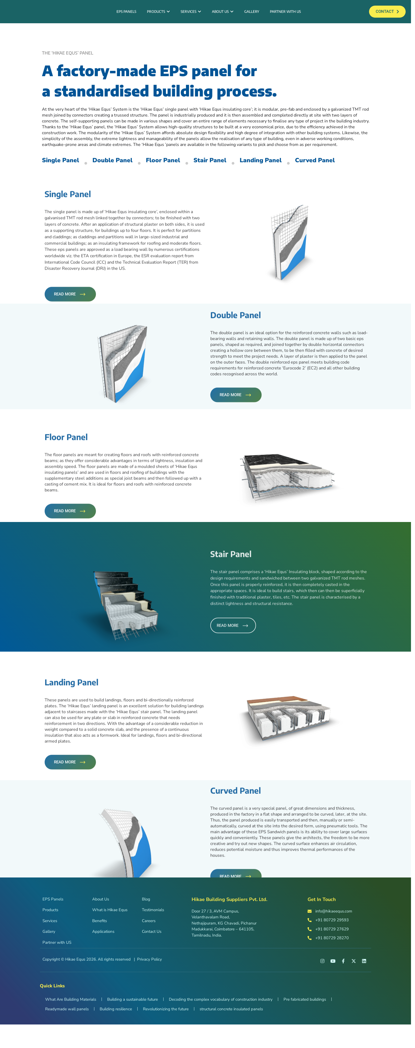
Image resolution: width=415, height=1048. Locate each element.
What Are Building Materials (70, 1023)
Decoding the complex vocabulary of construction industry (221, 1023)
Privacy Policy (149, 982)
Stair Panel (239, 171)
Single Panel (65, 171)
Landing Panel (299, 171)
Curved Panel (66, 190)
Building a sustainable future (132, 1023)
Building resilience (116, 1032)
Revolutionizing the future (166, 1032)
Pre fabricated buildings (305, 1023)
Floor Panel (185, 171)
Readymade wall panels (67, 1032)
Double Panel (125, 171)
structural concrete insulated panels (231, 1032)
